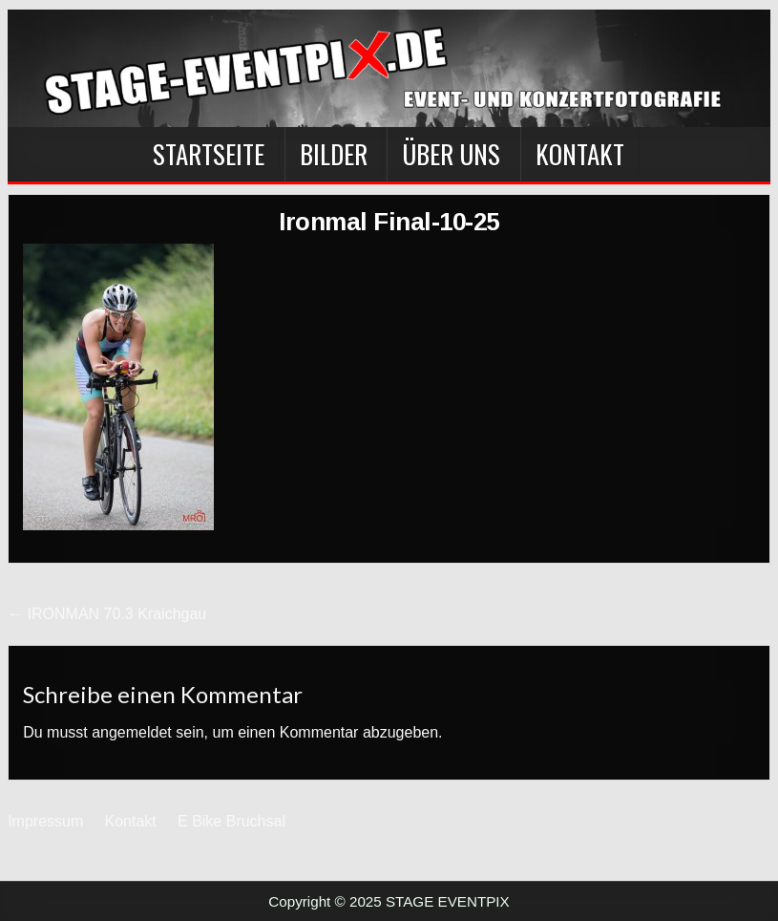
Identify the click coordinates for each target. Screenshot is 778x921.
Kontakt (580, 154)
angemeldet (132, 732)
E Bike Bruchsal (231, 821)
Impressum (45, 821)
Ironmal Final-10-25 (389, 221)
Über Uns (451, 154)
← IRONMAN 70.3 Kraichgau (107, 614)
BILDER (334, 154)
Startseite (208, 154)
